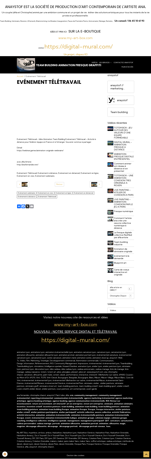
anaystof (122, 100)
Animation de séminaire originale (123, 250)
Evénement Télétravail (47, 197)
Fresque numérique (123, 212)
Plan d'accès (127, 67)
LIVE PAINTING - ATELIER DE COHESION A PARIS (124, 193)
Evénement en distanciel (83, 193)
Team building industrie (121, 243)
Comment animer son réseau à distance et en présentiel (123, 168)
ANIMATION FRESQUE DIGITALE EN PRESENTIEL (124, 157)
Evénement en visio (45, 193)
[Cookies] (5, 454)
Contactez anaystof (123, 63)
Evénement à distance (27, 197)
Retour (59, 185)
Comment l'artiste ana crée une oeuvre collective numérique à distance (123, 223)
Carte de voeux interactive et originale (121, 272)
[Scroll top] (146, 454)
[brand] (51, 65)
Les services (104, 63)
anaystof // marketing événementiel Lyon (118, 87)
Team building (119, 112)
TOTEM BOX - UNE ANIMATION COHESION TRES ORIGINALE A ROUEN (124, 181)
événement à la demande (122, 257)
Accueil (20, 77)
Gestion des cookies (75, 456)
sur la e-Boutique (84, 31)
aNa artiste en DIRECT (121, 288)
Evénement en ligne (63, 193)
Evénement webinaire (26, 193)
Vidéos (94, 63)
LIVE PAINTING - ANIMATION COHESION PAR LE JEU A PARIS (123, 204)
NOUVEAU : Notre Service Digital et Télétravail (76, 331)
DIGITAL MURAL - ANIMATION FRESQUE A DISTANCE (123, 146)
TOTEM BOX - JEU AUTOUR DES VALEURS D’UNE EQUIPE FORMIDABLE (123, 133)
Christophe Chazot (121, 296)
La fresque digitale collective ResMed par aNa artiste (123, 235)
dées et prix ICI (58, 31)
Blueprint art (120, 263)
